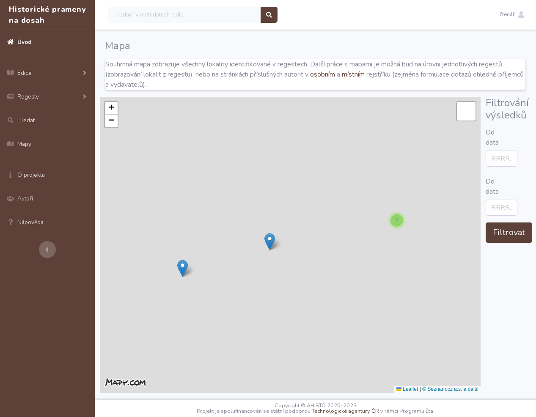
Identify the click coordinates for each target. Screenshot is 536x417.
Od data (488, 137)
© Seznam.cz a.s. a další (450, 389)
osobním (322, 74)
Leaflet (407, 389)
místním (353, 74)
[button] (512, 15)
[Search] (184, 15)
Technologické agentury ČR (345, 411)
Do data (488, 186)
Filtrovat (509, 232)
